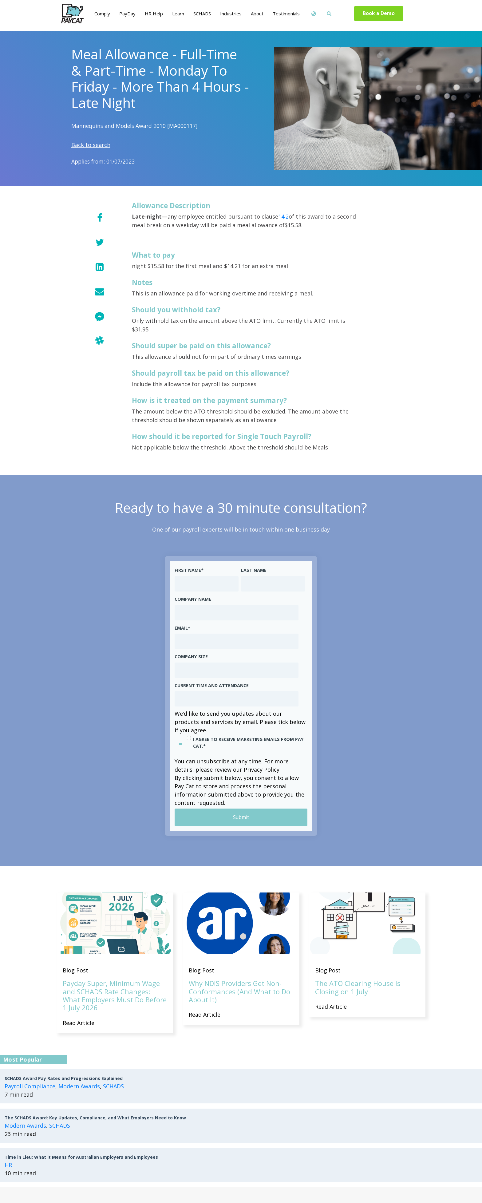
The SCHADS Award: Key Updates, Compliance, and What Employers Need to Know (95, 1118)
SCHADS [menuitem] (202, 13)
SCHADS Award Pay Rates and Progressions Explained (64, 1079)
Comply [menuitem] (102, 13)
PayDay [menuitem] (127, 13)
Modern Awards (79, 1086)
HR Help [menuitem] (154, 13)
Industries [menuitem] (231, 13)
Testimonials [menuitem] (286, 13)
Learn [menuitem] (178, 13)
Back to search (90, 144)
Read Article (78, 1023)
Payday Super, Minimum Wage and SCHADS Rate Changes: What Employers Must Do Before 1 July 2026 (115, 995)
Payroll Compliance (30, 1086)
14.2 (283, 216)
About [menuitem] (257, 13)
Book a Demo (379, 13)
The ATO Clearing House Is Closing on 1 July (358, 987)
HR (8, 1165)
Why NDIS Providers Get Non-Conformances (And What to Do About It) (239, 991)
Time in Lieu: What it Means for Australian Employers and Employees (81, 1157)
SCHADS (113, 1086)
